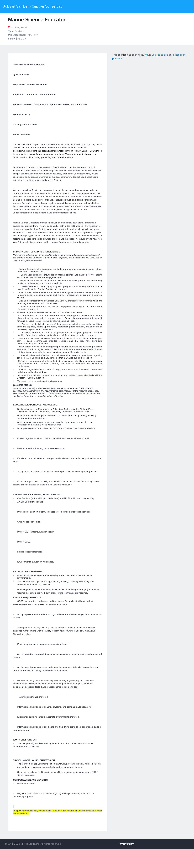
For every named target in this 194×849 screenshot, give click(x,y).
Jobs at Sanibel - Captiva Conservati (32, 6)
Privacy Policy (126, 843)
